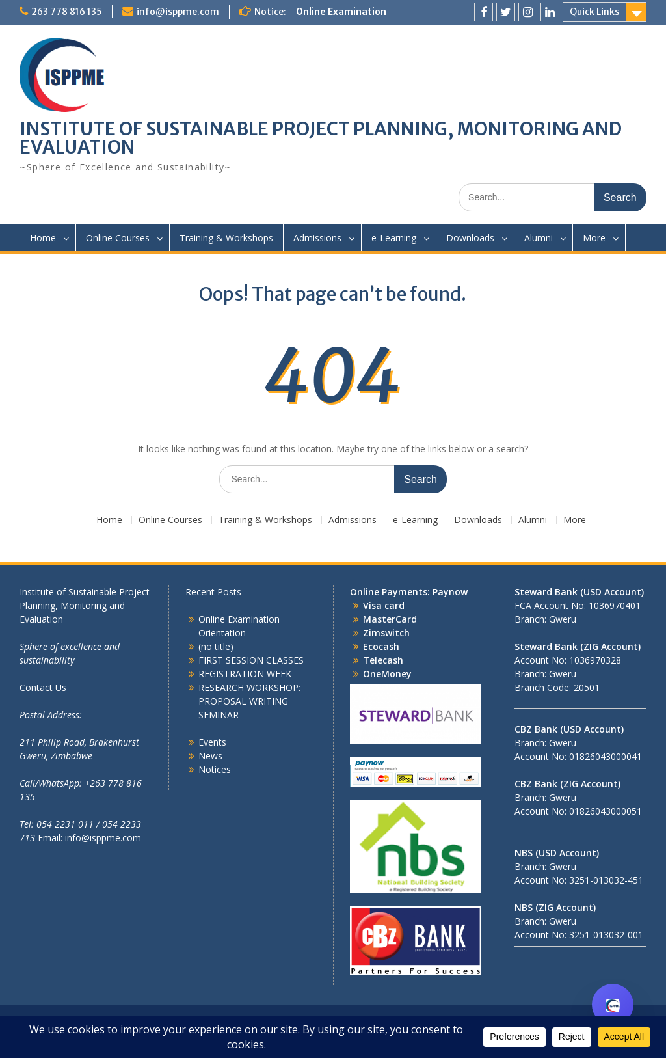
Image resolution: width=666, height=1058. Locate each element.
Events (212, 742)
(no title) (215, 646)
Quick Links (594, 12)
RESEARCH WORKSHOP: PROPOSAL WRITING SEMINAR (249, 701)
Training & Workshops (226, 238)
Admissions (317, 238)
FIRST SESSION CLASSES (251, 660)
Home (43, 238)
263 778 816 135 (66, 12)
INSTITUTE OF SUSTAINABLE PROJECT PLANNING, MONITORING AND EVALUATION (321, 138)
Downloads (470, 238)
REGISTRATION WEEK (244, 674)
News (210, 756)
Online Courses (118, 238)
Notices (214, 769)
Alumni (538, 238)
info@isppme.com (178, 12)
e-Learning (393, 238)
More (594, 238)
